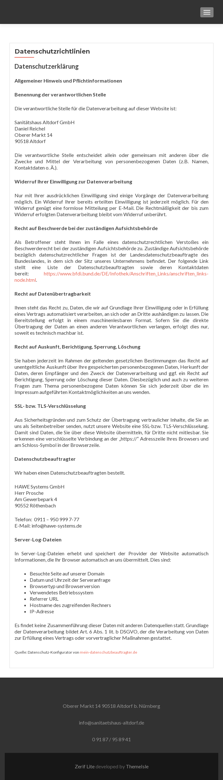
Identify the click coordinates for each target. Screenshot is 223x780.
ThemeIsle (137, 766)
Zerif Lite (85, 766)
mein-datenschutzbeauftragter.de (108, 652)
